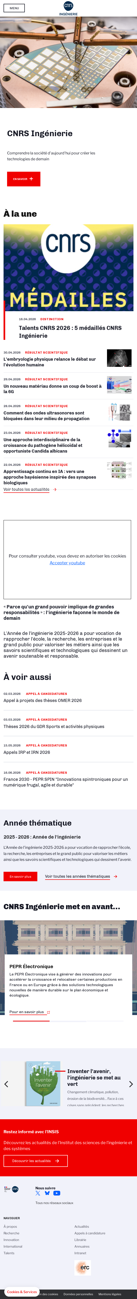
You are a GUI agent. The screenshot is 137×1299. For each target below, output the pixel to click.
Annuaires (82, 1246)
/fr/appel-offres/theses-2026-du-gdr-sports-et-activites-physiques (68, 723)
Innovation (11, 1240)
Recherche (11, 1233)
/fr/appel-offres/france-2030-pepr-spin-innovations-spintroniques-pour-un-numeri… (68, 778)
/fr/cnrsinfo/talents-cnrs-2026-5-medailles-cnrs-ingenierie (68, 282)
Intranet (80, 1253)
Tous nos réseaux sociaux (54, 1203)
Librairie (80, 1240)
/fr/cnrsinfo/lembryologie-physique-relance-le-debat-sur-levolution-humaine (68, 360)
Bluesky (47, 1193)
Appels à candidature (89, 1233)
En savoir (20, 179)
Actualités (81, 1226)
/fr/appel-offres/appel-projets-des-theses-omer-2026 (68, 697)
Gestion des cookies (44, 1294)
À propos (10, 1226)
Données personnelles (78, 1294)
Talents (9, 1253)
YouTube (56, 1193)
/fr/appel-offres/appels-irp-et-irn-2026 (68, 749)
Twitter (37, 1193)
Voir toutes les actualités (26, 489)
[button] (22, 1292)
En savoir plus (20, 876)
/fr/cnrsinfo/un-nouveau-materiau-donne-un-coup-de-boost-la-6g (68, 386)
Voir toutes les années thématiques (77, 876)
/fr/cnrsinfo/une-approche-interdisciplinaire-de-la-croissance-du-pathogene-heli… (68, 442)
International (13, 1246)
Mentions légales (109, 1294)
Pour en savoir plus (26, 1012)
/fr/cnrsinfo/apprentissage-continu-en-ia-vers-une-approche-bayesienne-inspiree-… (68, 474)
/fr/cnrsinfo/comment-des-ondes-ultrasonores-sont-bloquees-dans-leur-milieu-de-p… (68, 412)
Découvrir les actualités (31, 1161)
